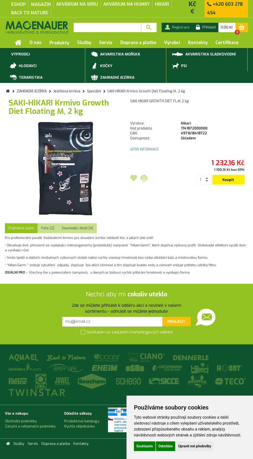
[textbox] (107, 27)
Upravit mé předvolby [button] (194, 446)
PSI (179, 66)
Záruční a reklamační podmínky (30, 426)
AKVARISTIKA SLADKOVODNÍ (204, 54)
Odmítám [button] (165, 446)
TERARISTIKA (26, 77)
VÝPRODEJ (20, 54)
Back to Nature (29, 13)
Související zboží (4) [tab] (77, 228)
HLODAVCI (23, 66)
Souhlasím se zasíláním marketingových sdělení (127, 333)
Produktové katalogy (81, 421)
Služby (84, 43)
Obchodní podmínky (21, 421)
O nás (35, 43)
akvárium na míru (77, 4)
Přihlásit (176, 321)
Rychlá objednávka (79, 426)
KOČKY (101, 66)
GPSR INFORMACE (144, 149)
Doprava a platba (138, 43)
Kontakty (198, 43)
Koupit (228, 180)
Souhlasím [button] (144, 446)
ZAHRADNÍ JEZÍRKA (112, 77)
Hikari (162, 4)
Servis (105, 43)
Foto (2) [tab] (47, 228)
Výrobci (172, 43)
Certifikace (226, 43)
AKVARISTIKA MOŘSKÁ (115, 54)
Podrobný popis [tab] (21, 228)
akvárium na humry (126, 4)
